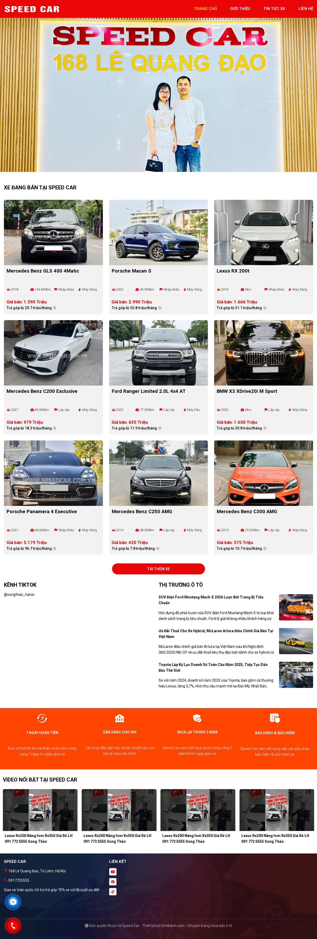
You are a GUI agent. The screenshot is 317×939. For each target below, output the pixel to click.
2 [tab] (161, 169)
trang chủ (205, 8)
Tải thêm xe (158, 569)
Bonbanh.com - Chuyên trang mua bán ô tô (197, 926)
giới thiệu (240, 8)
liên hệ (305, 8)
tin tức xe (274, 8)
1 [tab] (156, 169)
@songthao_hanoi (19, 594)
